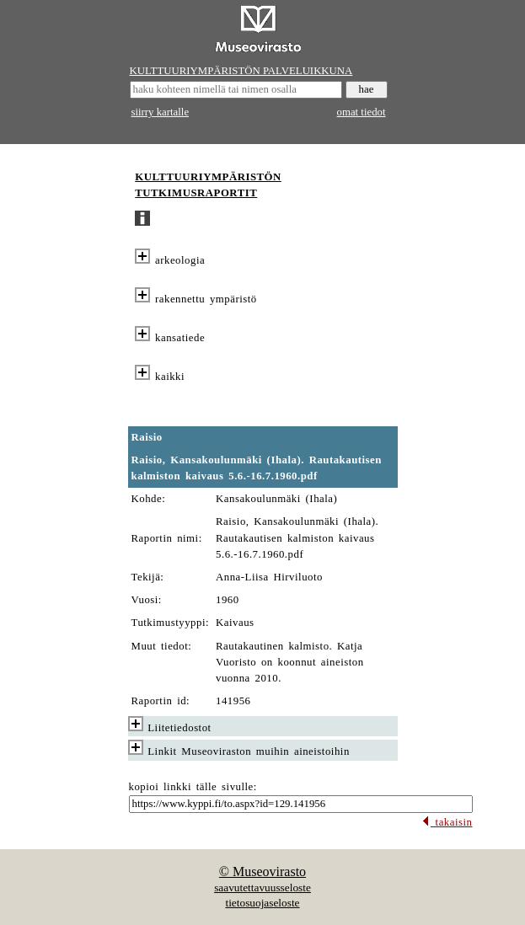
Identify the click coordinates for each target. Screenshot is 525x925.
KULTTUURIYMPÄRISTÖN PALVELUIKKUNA (241, 71)
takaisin (447, 822)
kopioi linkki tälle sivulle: (193, 787)
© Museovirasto (262, 871)
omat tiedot (361, 112)
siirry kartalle (160, 112)
